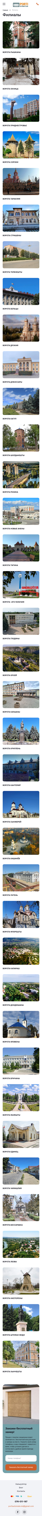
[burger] (4, 4)
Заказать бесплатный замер (21, 1467)
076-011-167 (21, 1501)
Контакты (21, 1491)
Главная (5, 10)
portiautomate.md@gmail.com (21, 1506)
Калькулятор (21, 1484)
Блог (21, 1487)
